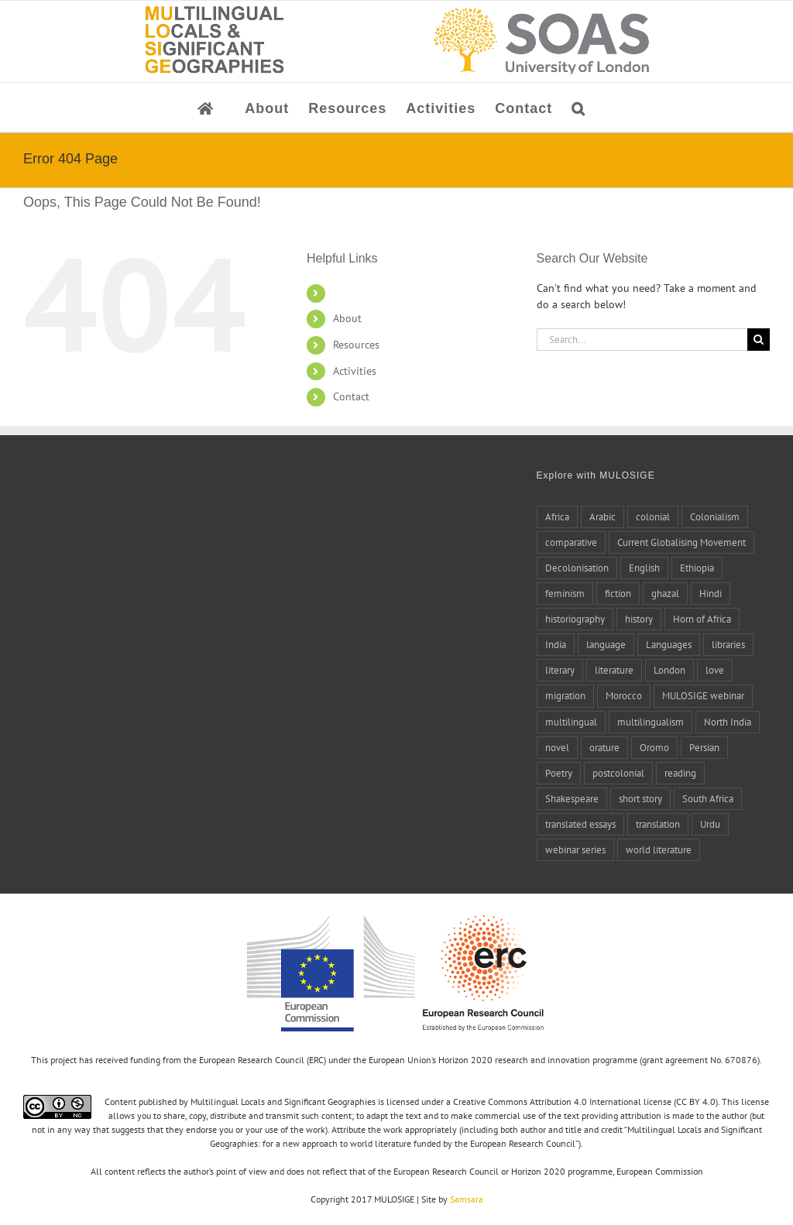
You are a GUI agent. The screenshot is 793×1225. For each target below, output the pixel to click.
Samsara (466, 1199)
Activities (354, 371)
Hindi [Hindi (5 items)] (710, 593)
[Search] (758, 339)
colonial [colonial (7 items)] (653, 516)
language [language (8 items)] (606, 644)
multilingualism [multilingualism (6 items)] (650, 721)
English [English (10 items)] (644, 567)
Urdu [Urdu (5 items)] (710, 824)
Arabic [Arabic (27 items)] (602, 516)
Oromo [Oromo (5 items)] (654, 747)
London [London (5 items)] (669, 670)
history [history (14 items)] (639, 618)
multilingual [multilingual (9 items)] (571, 721)
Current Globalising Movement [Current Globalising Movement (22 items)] (681, 542)
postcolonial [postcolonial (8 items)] (618, 773)
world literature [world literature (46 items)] (659, 849)
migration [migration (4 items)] (565, 695)
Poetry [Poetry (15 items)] (558, 773)
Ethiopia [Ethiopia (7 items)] (697, 567)
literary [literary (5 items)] (560, 670)
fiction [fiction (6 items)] (618, 593)
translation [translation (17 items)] (658, 824)
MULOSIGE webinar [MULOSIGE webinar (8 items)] (703, 695)
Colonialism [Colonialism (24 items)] (715, 516)
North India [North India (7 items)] (727, 721)
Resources (356, 345)
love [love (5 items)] (714, 670)
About (347, 318)
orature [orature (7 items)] (604, 747)
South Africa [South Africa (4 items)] (707, 798)
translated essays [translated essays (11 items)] (580, 824)
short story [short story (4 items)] (640, 798)
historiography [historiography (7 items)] (575, 618)
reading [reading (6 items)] (680, 773)
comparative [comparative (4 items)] (571, 542)
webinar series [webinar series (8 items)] (575, 849)
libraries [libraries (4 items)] (728, 644)
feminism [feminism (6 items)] (565, 593)
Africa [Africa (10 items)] (557, 516)
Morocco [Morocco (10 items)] (624, 695)
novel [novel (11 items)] (557, 747)
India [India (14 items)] (555, 644)
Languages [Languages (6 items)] (669, 644)
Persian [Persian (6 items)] (704, 747)
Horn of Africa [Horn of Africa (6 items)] (702, 618)
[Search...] (642, 339)
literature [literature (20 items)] (614, 670)
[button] (578, 107)
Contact (351, 396)
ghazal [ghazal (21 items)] (665, 593)
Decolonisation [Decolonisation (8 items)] (577, 567)
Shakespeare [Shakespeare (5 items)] (572, 798)
